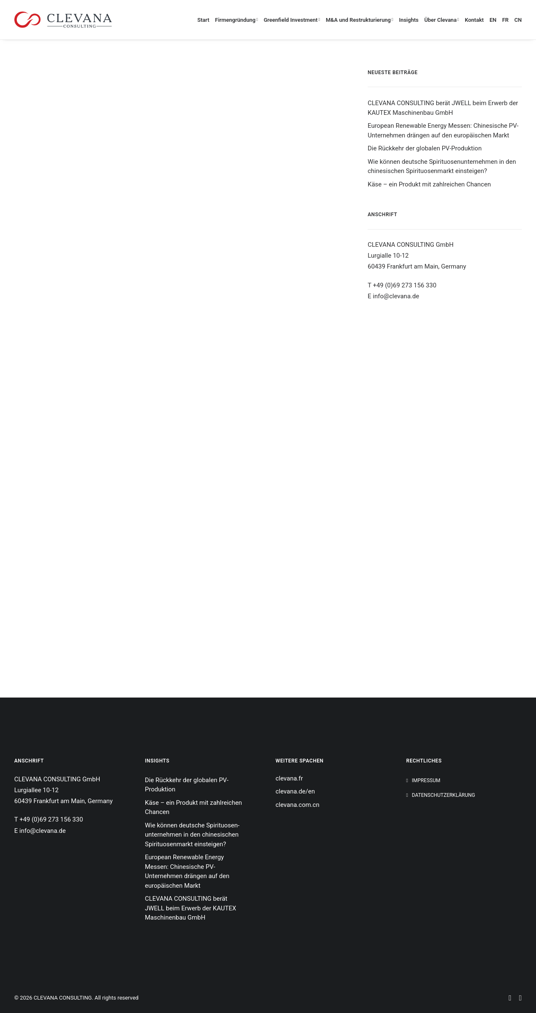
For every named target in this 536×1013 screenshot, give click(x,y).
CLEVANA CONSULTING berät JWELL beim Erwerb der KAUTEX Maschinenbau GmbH (443, 107)
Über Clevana (441, 20)
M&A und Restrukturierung (359, 20)
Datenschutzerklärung (443, 795)
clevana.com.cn (298, 805)
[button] (509, 989)
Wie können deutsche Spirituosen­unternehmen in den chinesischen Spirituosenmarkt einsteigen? (442, 166)
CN (518, 20)
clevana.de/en (295, 791)
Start (203, 20)
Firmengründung (236, 20)
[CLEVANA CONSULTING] (63, 19)
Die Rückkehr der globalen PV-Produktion (425, 148)
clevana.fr (289, 778)
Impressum (426, 780)
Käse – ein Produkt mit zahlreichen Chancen (429, 184)
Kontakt (474, 20)
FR (505, 20)
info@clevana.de (396, 296)
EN (493, 20)
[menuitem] (204, 19)
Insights (409, 20)
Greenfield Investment (292, 20)
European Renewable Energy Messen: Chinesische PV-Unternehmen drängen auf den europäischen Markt (443, 130)
